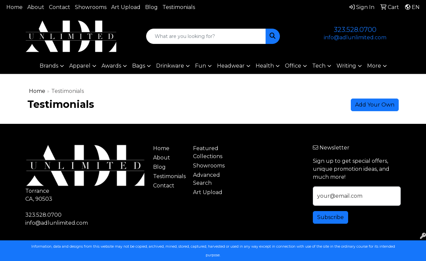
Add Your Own (374, 105)
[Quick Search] (206, 36)
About (35, 7)
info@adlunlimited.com (355, 37)
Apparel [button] (80, 66)
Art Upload (125, 7)
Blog (151, 7)
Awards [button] (111, 66)
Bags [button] (138, 66)
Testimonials (178, 7)
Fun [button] (200, 66)
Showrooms (90, 7)
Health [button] (265, 66)
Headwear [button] (231, 66)
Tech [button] (318, 66)
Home (14, 7)
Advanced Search (206, 179)
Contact (59, 7)
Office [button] (293, 66)
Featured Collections (207, 152)
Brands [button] (49, 66)
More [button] (374, 66)
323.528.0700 (355, 30)
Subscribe (330, 217)
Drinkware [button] (170, 66)
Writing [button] (346, 66)
